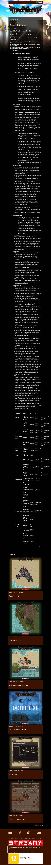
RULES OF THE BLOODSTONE (29, 838)
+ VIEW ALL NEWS (38, 825)
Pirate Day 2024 (14, 596)
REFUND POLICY (39, 838)
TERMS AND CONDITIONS (13, 838)
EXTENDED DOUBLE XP (17, 730)
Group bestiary (14, 775)
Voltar (39, 547)
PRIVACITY (21, 838)
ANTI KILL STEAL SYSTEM (18, 685)
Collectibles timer (15, 641)
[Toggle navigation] (10, 2)
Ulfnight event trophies (17, 819)
